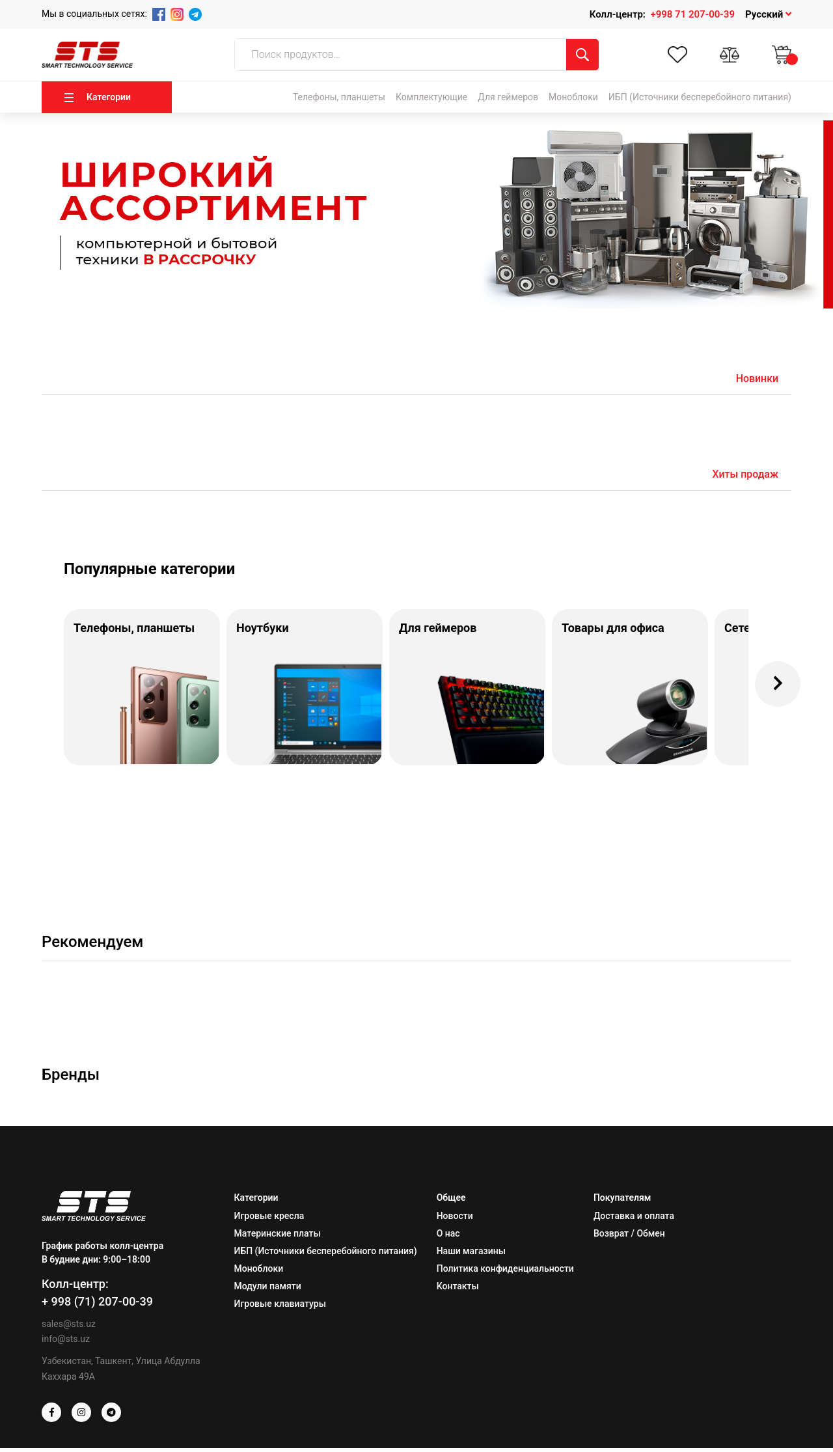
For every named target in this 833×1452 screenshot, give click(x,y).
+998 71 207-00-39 (692, 14)
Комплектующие (431, 97)
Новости (455, 1219)
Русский (768, 14)
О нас (448, 1237)
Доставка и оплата (634, 1219)
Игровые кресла (269, 1219)
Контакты (458, 1290)
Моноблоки (573, 97)
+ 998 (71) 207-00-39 (97, 1305)
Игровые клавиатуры (280, 1307)
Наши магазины (471, 1255)
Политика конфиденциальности (505, 1272)
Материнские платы (277, 1237)
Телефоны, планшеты (339, 97)
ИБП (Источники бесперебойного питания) (699, 97)
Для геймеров (508, 97)
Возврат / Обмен (629, 1237)
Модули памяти (267, 1290)
